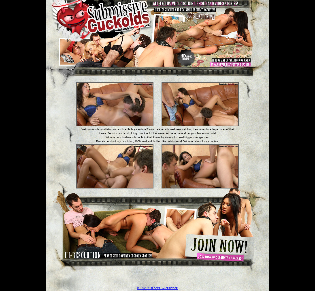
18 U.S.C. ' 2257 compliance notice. (157, 288)
